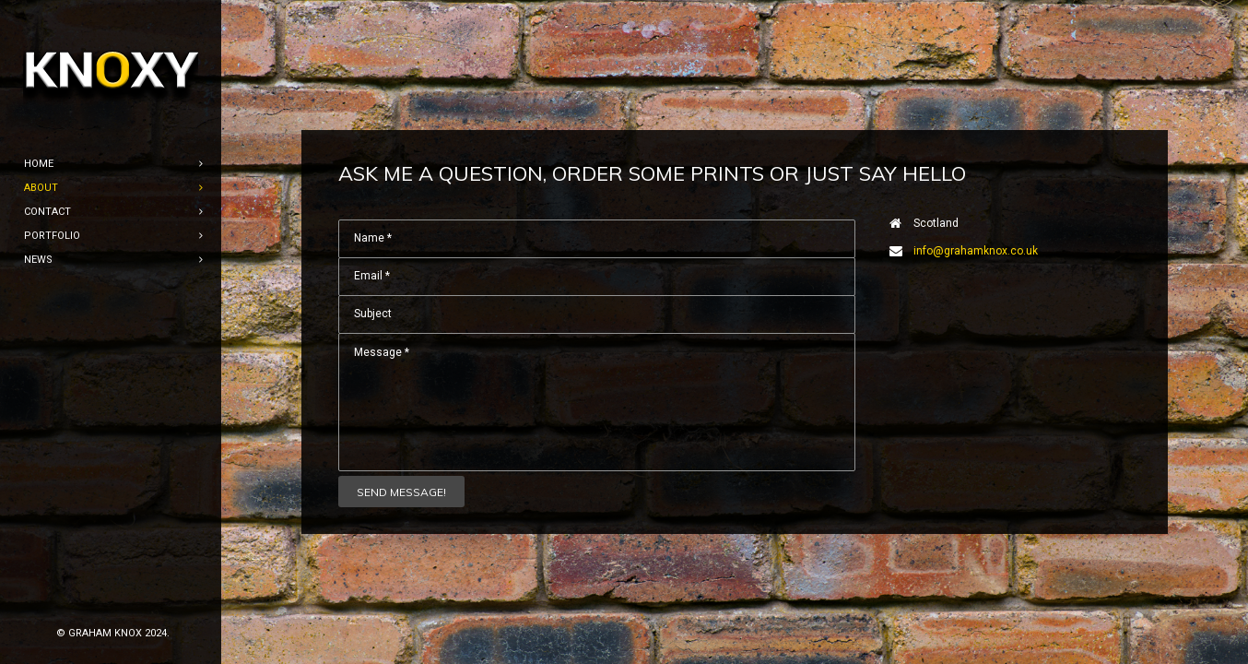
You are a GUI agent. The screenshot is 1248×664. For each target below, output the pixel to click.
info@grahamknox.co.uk (975, 250)
